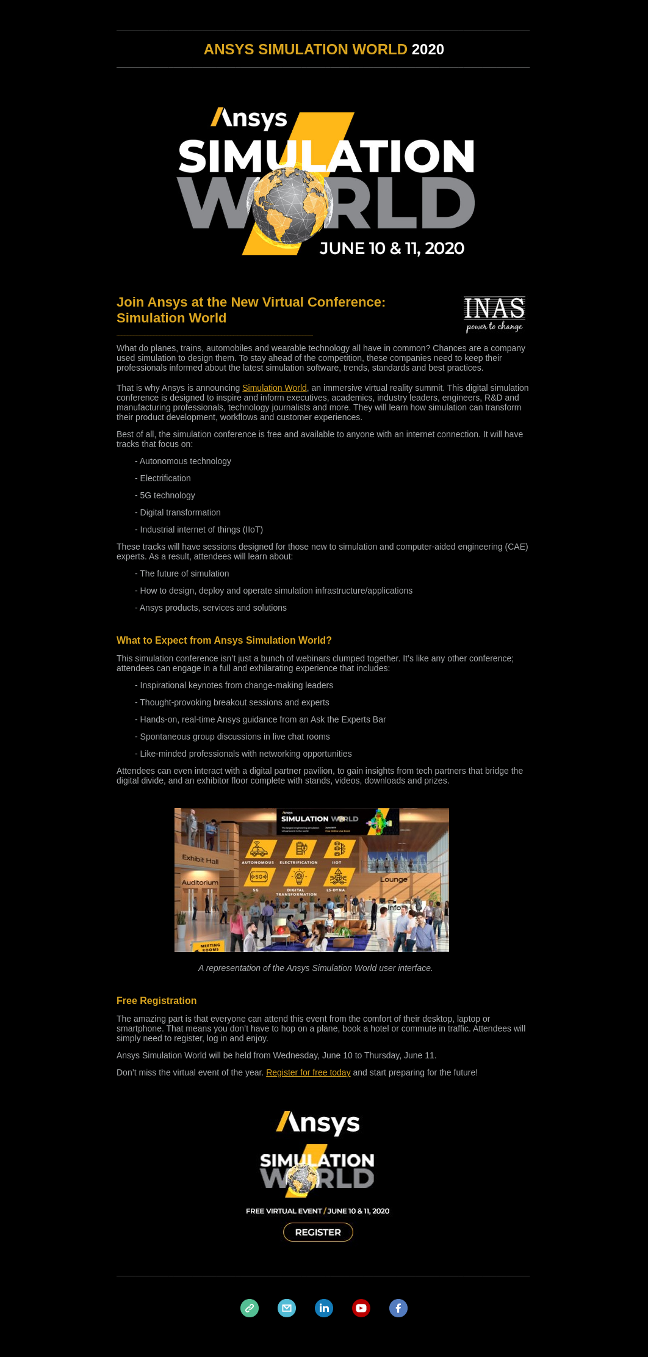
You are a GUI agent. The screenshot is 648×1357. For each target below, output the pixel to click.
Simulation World (274, 388)
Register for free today (308, 1072)
